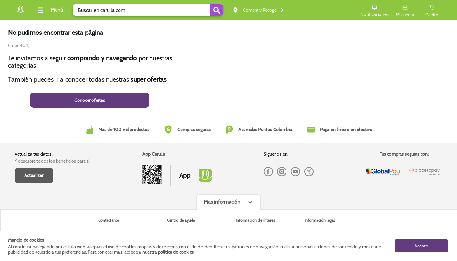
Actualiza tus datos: (34, 154)
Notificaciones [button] (374, 9)
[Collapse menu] (49, 10)
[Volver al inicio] (20, 12)
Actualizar (34, 175)
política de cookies (176, 252)
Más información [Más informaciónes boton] (222, 202)
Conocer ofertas (89, 100)
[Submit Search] (216, 10)
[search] (148, 10)
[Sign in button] (405, 10)
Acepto (421, 246)
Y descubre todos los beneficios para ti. (52, 161)
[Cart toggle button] (432, 10)
